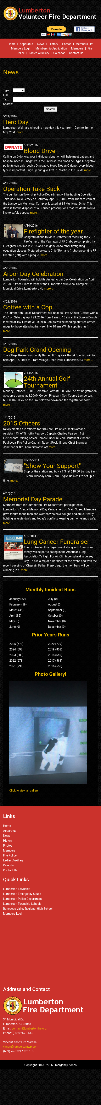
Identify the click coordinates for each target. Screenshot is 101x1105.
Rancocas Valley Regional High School (27, 908)
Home (12, 44)
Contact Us (76, 53)
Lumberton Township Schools (22, 903)
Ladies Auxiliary (39, 53)
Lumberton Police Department (22, 898)
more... (21, 132)
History (53, 44)
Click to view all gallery (23, 790)
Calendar (59, 53)
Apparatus (26, 44)
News (41, 44)
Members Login (21, 48)
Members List (84, 44)
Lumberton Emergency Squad (22, 893)
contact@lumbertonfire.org (29, 1028)
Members (77, 48)
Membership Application (51, 48)
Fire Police (10, 855)
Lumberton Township (16, 889)
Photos (66, 44)
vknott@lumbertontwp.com (20, 1046)
